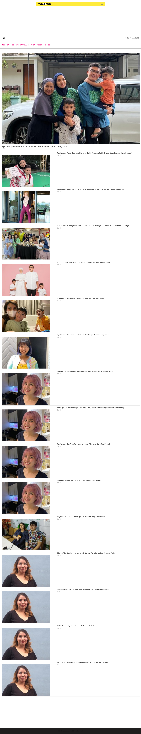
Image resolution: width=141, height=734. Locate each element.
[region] (70, 20)
